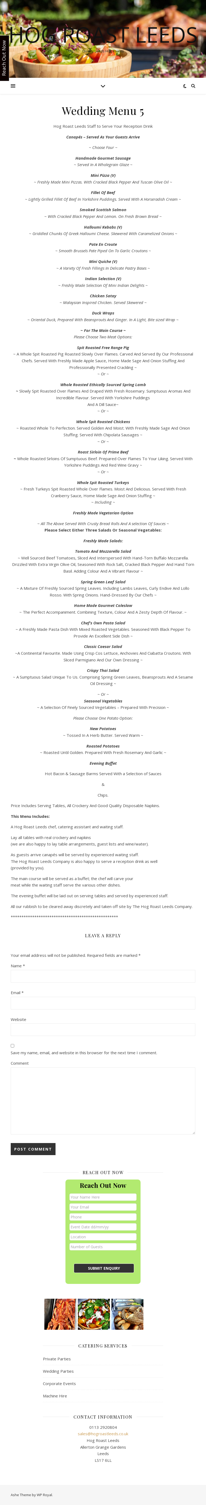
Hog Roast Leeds (103, 34)
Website (18, 1019)
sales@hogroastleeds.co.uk (103, 1433)
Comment (20, 1063)
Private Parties (57, 1358)
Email (17, 992)
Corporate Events (59, 1383)
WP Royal (44, 1494)
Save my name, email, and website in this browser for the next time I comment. (84, 1052)
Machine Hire (55, 1395)
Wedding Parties (58, 1371)
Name (18, 965)
